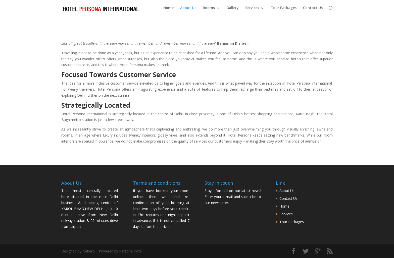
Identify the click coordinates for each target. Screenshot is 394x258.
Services (252, 10)
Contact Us (313, 10)
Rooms (209, 10)
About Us (188, 10)
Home (168, 10)
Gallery (232, 10)
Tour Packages (284, 10)
